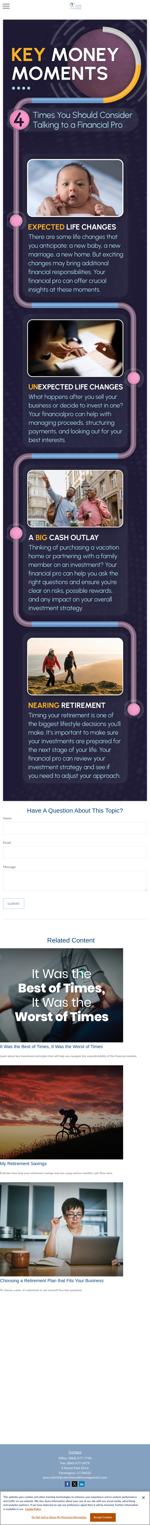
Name (7, 818)
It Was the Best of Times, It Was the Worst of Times (51, 1046)
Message (9, 867)
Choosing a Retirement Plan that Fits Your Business (52, 1280)
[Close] (143, 1497)
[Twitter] (74, 1484)
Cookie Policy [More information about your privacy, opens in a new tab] (33, 1509)
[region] (75, 1508)
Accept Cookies (103, 1517)
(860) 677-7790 (80, 1458)
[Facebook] (67, 1484)
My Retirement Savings (23, 1163)
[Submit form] (13, 903)
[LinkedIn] (82, 1484)
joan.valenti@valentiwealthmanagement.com (75, 1477)
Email (7, 842)
